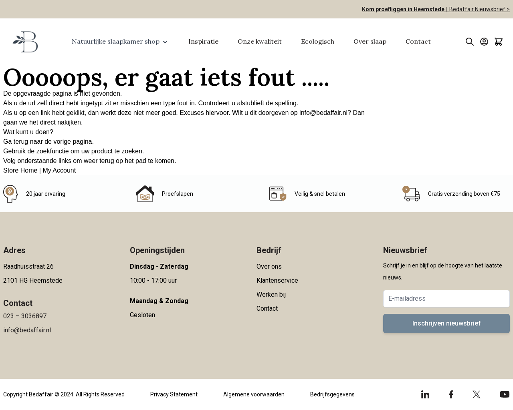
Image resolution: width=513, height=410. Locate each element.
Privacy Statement (174, 394)
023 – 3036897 (24, 316)
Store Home (20, 170)
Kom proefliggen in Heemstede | (404, 9)
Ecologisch (317, 41)
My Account (59, 170)
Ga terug (15, 141)
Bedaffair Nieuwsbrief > (478, 9)
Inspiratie (203, 41)
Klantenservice (277, 280)
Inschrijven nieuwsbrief (446, 323)
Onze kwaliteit (260, 41)
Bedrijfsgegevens (332, 394)
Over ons (269, 266)
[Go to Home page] (25, 41)
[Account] (484, 41)
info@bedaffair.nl (323, 112)
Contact (418, 41)
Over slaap (369, 41)
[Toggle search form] (470, 41)
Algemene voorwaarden (254, 394)
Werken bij (271, 294)
